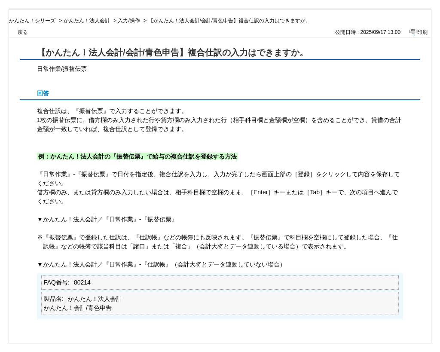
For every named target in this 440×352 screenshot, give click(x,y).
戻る (23, 32)
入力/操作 (129, 21)
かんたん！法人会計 (87, 21)
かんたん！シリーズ (32, 21)
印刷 (422, 32)
